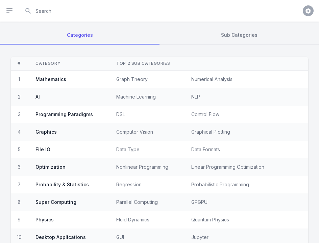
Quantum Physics (210, 219)
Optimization (50, 167)
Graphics (46, 132)
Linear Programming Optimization (227, 167)
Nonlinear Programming (142, 167)
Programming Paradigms (64, 114)
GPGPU (199, 202)
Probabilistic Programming (220, 184)
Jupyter (199, 237)
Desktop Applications (60, 237)
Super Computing (55, 202)
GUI (120, 237)
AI (37, 97)
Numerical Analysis (211, 79)
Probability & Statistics (62, 184)
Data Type (128, 149)
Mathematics (50, 79)
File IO (42, 149)
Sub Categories (239, 35)
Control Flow (205, 114)
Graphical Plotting (210, 132)
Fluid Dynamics (132, 219)
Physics (44, 219)
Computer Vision (134, 132)
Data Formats (205, 149)
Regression (129, 184)
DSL (120, 114)
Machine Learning (136, 97)
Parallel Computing (137, 202)
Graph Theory (132, 79)
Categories (80, 35)
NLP (195, 97)
